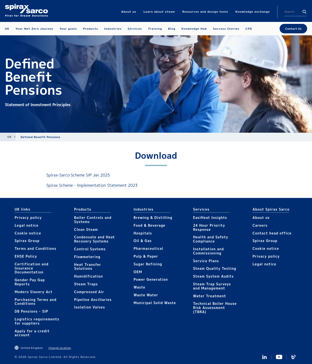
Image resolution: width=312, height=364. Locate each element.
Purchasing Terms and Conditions (36, 301)
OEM (138, 272)
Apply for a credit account (32, 333)
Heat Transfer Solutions (87, 266)
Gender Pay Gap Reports (30, 282)
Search (304, 12)
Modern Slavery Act (34, 291)
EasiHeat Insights (210, 217)
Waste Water (146, 295)
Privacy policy (28, 217)
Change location (60, 348)
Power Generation (151, 279)
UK (9, 137)
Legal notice (27, 225)
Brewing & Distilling (153, 217)
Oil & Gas (143, 240)
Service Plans (206, 261)
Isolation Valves (89, 307)
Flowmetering (87, 256)
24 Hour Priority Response (209, 227)
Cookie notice (28, 233)
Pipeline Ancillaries (93, 299)
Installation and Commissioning (208, 251)
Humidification (88, 276)
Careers (260, 225)
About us (261, 217)
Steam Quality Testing (214, 268)
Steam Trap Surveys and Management (212, 286)
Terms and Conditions (35, 248)
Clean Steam (86, 229)
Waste (139, 287)
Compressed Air (89, 291)
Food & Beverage (149, 225)
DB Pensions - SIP (31, 311)
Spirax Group (27, 240)
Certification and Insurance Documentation (32, 268)
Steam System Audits (213, 276)
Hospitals (143, 233)
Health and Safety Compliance (210, 239)
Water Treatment (209, 296)
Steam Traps (86, 284)
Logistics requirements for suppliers (37, 321)
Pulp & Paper (146, 256)
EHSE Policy (26, 256)
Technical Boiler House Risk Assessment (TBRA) (215, 307)
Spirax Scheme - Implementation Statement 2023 (91, 185)
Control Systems (90, 249)
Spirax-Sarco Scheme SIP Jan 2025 (78, 175)
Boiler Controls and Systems (92, 219)
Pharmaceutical (148, 248)
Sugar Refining (148, 264)
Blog (293, 357)
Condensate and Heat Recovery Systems (94, 239)
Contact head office (272, 233)
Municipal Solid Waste (155, 302)
